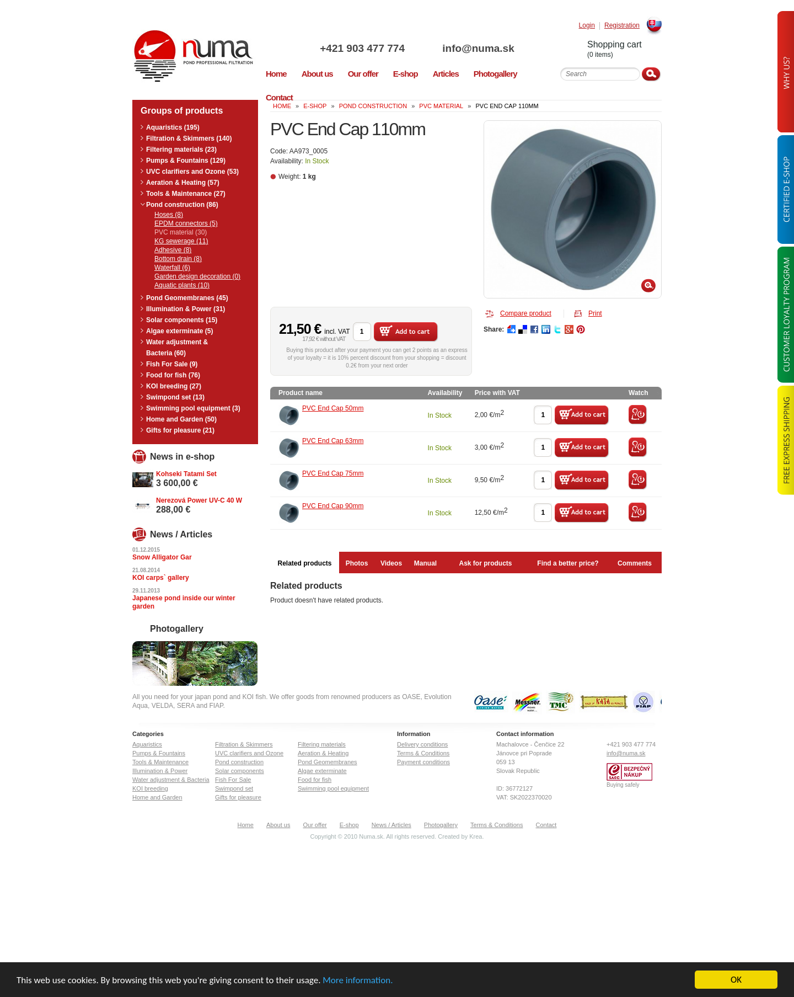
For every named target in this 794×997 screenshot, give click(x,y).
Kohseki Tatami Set (186, 474)
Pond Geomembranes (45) (187, 298)
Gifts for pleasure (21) (180, 430)
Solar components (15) (181, 320)
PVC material (441, 106)
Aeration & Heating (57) (182, 182)
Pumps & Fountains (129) (186, 160)
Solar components (239, 770)
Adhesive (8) (172, 250)
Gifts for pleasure (238, 797)
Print (595, 313)
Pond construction (373, 106)
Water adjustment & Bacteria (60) (177, 347)
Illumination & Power (159, 770)
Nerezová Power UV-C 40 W (199, 500)
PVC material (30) (180, 232)
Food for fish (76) (173, 375)
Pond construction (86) (182, 205)
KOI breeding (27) (173, 386)
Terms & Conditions (423, 753)
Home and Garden (157, 797)
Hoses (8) (168, 214)
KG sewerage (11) (181, 241)
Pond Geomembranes (327, 762)
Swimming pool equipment (333, 788)
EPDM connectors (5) (186, 223)
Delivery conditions (422, 744)
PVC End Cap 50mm (332, 408)
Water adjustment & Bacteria (171, 779)
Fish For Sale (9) (171, 364)
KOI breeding (150, 788)
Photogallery (441, 825)
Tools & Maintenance (160, 762)
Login (587, 25)
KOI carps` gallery (160, 578)
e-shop (314, 106)
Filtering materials (322, 744)
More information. (358, 981)
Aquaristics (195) (173, 127)
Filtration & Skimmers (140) (189, 138)
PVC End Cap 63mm (332, 441)
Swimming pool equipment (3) (193, 408)
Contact (546, 825)
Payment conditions (423, 762)
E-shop (349, 825)
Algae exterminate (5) (179, 331)
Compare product (525, 313)
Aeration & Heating (323, 753)
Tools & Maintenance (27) (186, 194)
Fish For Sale (233, 779)
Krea (475, 836)
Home (246, 825)
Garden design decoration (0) (197, 276)
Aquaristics (147, 744)
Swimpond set (234, 788)
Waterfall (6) (172, 267)
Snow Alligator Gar (162, 557)
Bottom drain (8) (178, 259)
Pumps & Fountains (158, 753)
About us (278, 825)
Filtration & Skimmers (244, 744)
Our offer (314, 825)
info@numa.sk (478, 48)
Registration (622, 25)
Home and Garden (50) (181, 419)
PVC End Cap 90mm (332, 506)
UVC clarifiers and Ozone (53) (192, 171)
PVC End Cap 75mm (332, 473)
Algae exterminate (322, 770)
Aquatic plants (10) (182, 285)
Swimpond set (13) (175, 397)
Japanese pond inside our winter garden (183, 602)
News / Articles (391, 825)
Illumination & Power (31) (185, 309)
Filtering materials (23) (181, 149)
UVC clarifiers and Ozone (249, 753)
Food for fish (314, 779)
